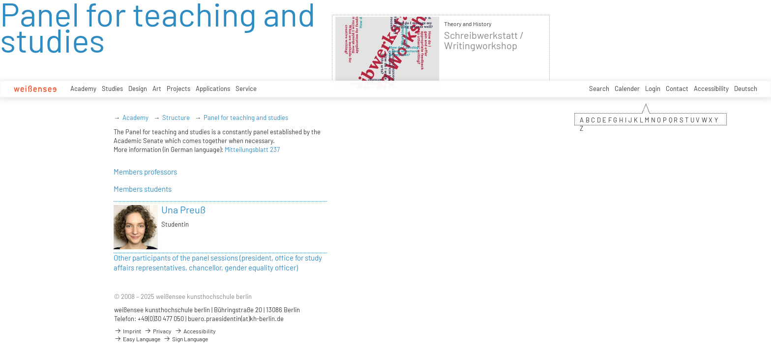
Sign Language (185, 338)
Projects (178, 88)
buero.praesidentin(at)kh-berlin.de (236, 319)
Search (599, 88)
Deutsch (745, 88)
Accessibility (711, 88)
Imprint (127, 330)
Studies (112, 88)
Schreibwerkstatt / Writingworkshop (484, 40)
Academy (83, 88)
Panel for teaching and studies (246, 117)
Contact (677, 88)
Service (246, 88)
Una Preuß (183, 209)
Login (652, 88)
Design (137, 88)
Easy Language (137, 338)
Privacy (158, 330)
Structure (176, 117)
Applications (213, 88)
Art (156, 88)
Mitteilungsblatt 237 (252, 149)
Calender (627, 88)
